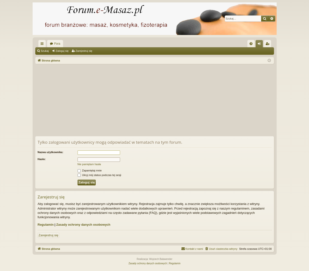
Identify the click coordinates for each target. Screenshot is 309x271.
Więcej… (43, 44)
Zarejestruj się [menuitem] (268, 44)
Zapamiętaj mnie (90, 170)
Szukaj (45, 50)
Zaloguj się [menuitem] (260, 44)
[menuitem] (251, 43)
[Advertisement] (154, 100)
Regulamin (46, 224)
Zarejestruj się (84, 50)
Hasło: (42, 159)
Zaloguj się (62, 50)
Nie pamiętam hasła (89, 164)
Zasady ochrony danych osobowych (83, 224)
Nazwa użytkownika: (50, 152)
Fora (57, 43)
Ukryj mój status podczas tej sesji (99, 175)
